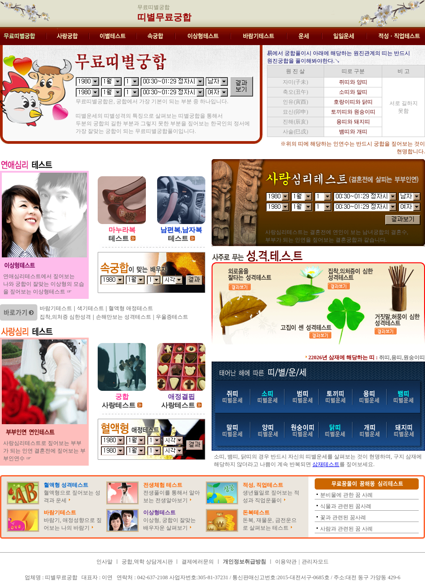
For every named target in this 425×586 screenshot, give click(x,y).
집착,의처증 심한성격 (65, 317)
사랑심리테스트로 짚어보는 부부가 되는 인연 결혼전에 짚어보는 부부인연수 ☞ (44, 451)
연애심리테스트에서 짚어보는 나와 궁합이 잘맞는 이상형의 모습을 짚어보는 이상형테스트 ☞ (43, 284)
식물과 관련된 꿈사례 (345, 506)
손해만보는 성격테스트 (123, 317)
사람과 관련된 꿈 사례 (346, 529)
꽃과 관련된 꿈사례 (343, 517)
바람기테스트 (56, 308)
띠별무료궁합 (164, 17)
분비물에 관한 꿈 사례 (346, 495)
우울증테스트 (172, 317)
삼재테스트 (325, 464)
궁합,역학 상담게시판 (148, 562)
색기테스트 (90, 308)
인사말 (104, 562)
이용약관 (286, 562)
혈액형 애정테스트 (131, 308)
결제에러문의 (197, 562)
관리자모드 (315, 562)
